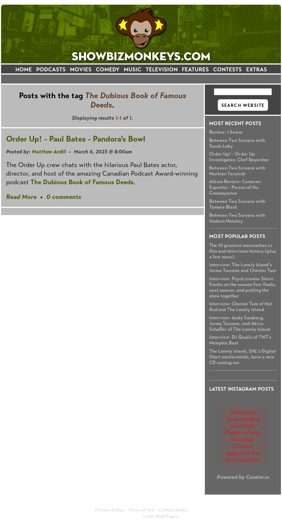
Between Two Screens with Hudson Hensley (237, 218)
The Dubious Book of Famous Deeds (81, 182)
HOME (23, 69)
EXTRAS (256, 69)
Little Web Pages (160, 516)
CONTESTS (227, 69)
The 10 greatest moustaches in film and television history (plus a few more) (242, 251)
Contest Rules (173, 510)
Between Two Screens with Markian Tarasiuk (237, 171)
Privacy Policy (109, 510)
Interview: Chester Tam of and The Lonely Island (240, 307)
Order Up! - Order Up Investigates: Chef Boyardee (239, 157)
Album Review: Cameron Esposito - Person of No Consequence (234, 187)
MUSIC (132, 69)
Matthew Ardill (49, 151)
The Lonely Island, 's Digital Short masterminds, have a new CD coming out (242, 357)
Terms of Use (141, 510)
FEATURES (195, 69)
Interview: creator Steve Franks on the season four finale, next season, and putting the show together (242, 287)
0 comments (63, 197)
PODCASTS (51, 69)
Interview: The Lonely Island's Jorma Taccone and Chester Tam (242, 267)
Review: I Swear (226, 132)
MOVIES (80, 69)
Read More (21, 197)
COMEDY (107, 69)
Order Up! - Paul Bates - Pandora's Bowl (75, 139)
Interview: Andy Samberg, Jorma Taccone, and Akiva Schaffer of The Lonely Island (239, 323)
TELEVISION (162, 69)
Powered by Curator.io (243, 477)
